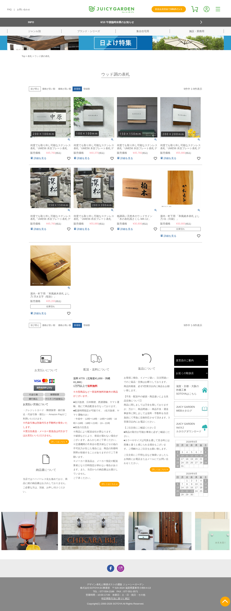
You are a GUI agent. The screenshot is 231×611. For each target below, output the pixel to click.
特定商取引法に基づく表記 (115, 598)
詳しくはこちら (58, 442)
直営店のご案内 (185, 360)
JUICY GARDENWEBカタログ (185, 408)
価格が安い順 (48, 89)
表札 (30, 56)
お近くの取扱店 (185, 373)
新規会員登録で (168, 9)
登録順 (86, 89)
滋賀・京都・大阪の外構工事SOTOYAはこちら (187, 390)
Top (23, 56)
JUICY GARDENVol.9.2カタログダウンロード (188, 427)
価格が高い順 (64, 89)
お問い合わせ (23, 9)
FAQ (9, 9)
